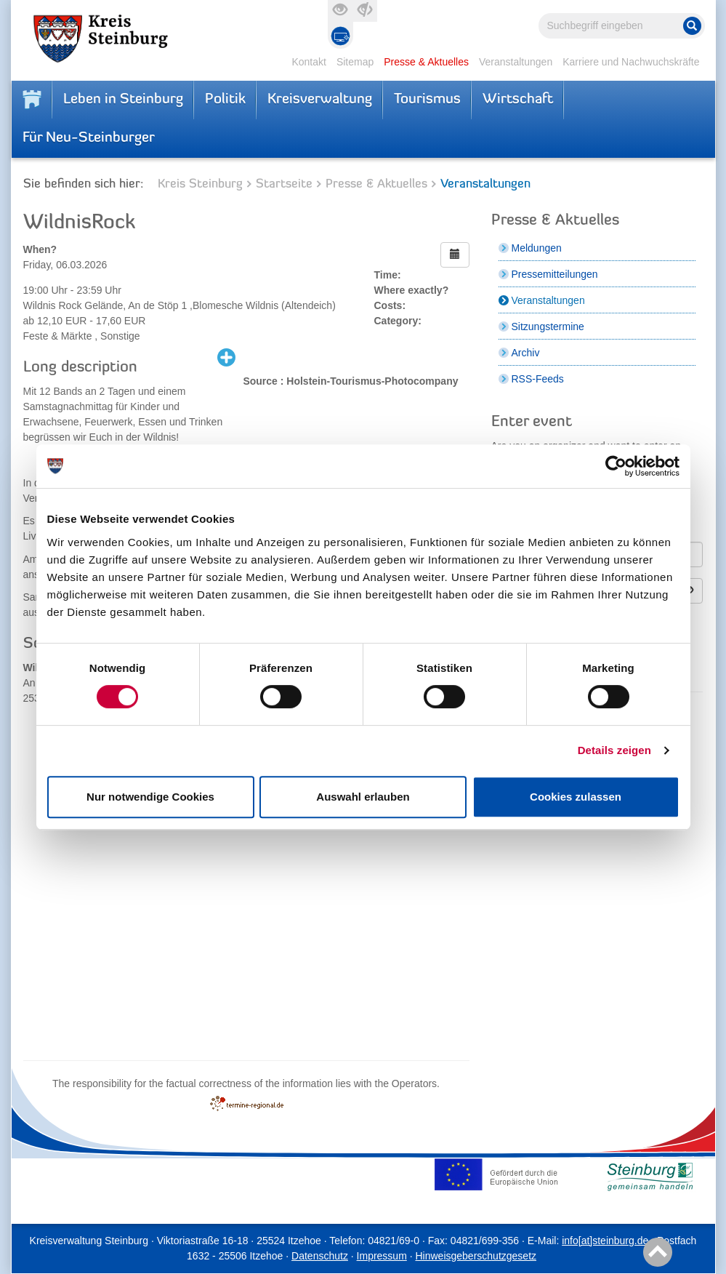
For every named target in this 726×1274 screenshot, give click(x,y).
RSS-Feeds (538, 379)
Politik (225, 99)
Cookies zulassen (575, 796)
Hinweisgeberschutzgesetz (475, 1256)
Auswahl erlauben (362, 796)
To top (657, 1245)
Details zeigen (614, 750)
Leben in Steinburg (123, 99)
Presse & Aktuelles (426, 62)
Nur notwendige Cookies (150, 796)
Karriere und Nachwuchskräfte (630, 62)
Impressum (382, 1256)
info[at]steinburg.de (605, 1240)
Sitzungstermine (548, 326)
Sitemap (355, 62)
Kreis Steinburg (200, 184)
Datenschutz (319, 1256)
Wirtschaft (518, 99)
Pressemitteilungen (555, 274)
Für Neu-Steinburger (89, 138)
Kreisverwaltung (319, 99)
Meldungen (537, 248)
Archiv (526, 352)
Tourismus (427, 99)
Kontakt (308, 62)
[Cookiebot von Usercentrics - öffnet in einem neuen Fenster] (615, 466)
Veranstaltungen (515, 62)
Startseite (284, 184)
